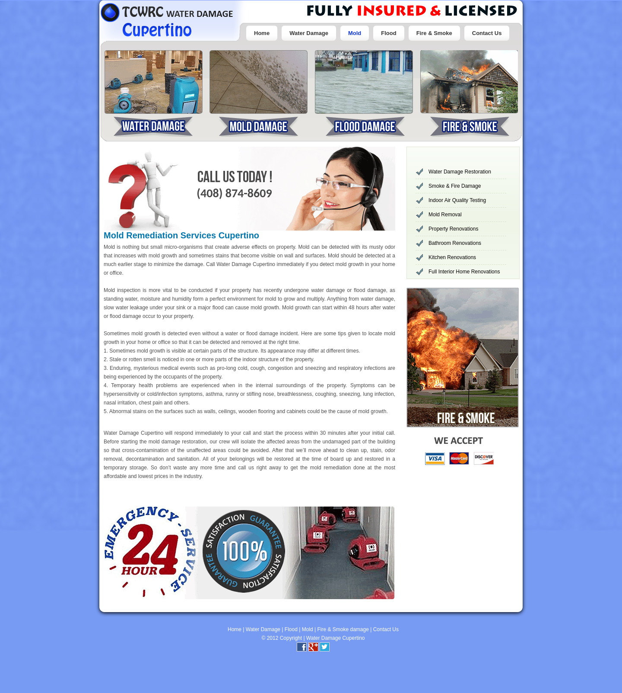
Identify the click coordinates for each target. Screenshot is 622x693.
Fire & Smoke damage (342, 629)
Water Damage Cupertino (335, 638)
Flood (388, 33)
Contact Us (487, 33)
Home (262, 33)
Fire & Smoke (434, 33)
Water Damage (308, 33)
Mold (354, 33)
